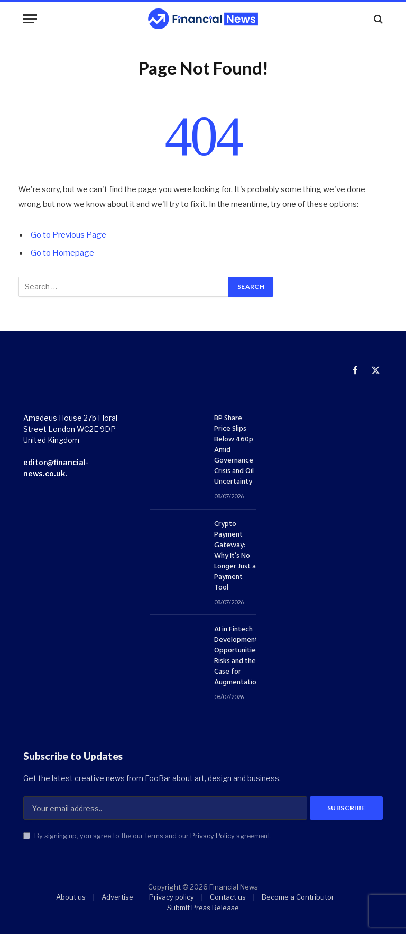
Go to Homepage (62, 253)
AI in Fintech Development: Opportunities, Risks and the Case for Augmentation (237, 656)
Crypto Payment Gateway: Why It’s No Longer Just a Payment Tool (235, 556)
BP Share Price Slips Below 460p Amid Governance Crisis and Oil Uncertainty (234, 450)
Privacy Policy (212, 836)
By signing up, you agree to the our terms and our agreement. (147, 836)
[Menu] (30, 19)
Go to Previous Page (68, 235)
